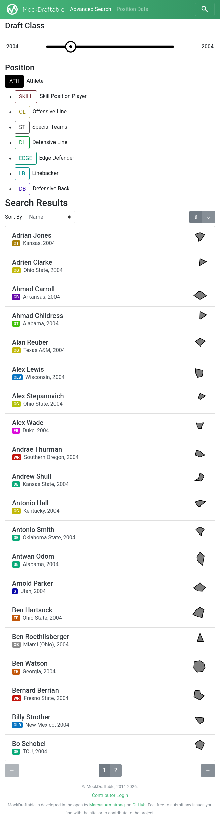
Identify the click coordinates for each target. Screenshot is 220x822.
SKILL (26, 96)
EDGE (25, 158)
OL (22, 112)
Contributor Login (110, 795)
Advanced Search (90, 9)
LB (22, 173)
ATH (14, 81)
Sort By (13, 217)
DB (22, 189)
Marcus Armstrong (107, 804)
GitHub (138, 804)
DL (22, 142)
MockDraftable (35, 9)
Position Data (132, 9)
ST (22, 127)
